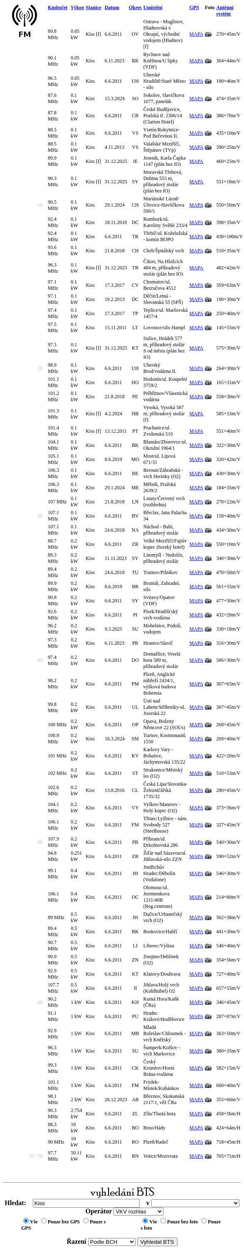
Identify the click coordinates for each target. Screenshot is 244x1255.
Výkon (77, 7)
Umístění (153, 7)
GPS (194, 7)
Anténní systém (224, 11)
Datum (112, 7)
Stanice (93, 7)
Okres (135, 7)
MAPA (196, 34)
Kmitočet (57, 7)
